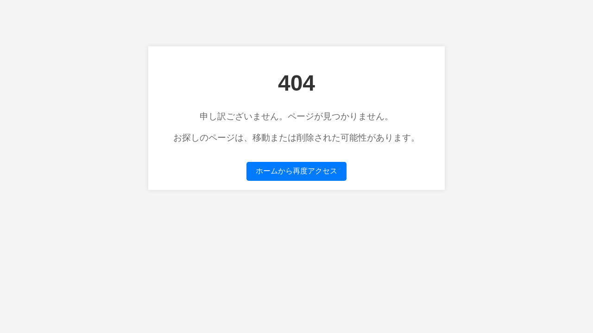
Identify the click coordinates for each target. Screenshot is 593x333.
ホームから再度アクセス (296, 171)
